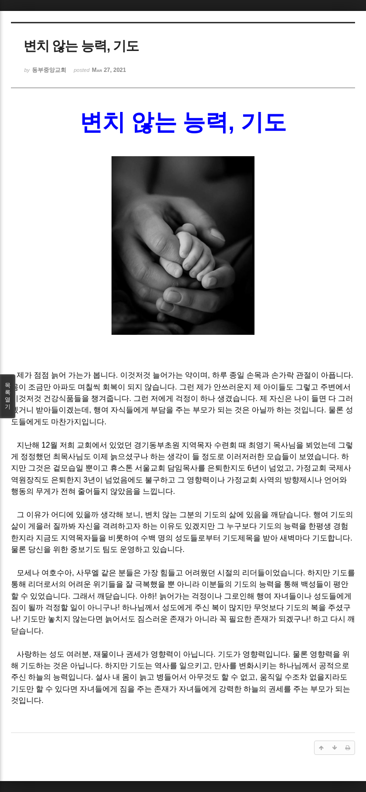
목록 (7, 396)
